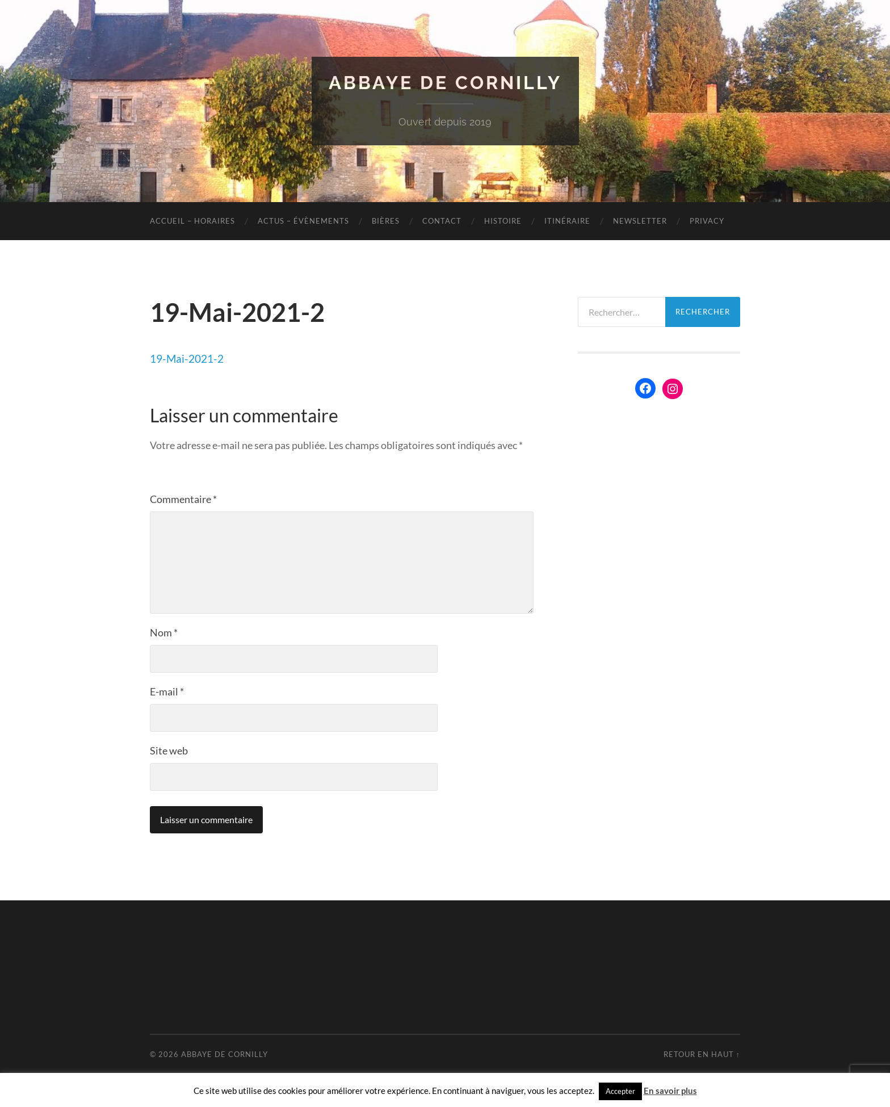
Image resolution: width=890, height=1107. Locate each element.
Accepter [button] (620, 1091)
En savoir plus (670, 1090)
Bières (386, 220)
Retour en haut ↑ (702, 1054)
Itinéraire (567, 220)
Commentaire (183, 499)
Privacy (707, 220)
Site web (169, 750)
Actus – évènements (303, 220)
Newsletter (640, 220)
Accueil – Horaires (192, 220)
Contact (441, 220)
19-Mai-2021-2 (187, 358)
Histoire (503, 220)
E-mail (167, 691)
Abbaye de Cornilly (445, 82)
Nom (164, 632)
